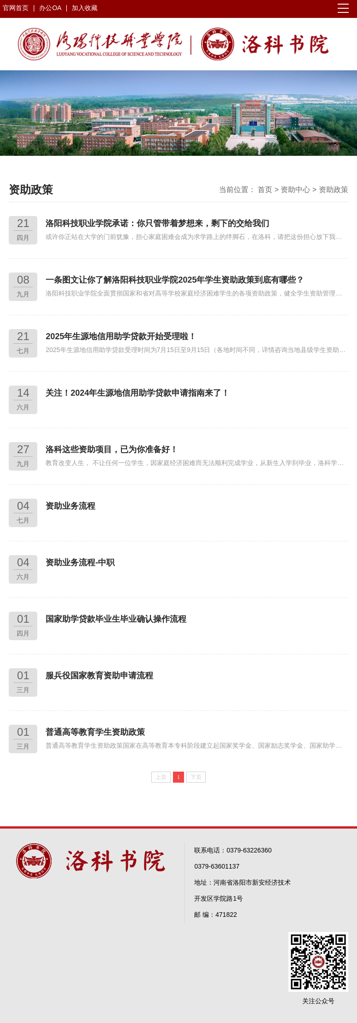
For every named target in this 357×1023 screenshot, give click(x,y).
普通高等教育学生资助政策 (95, 732)
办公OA (51, 7)
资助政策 (333, 189)
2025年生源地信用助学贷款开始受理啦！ (121, 336)
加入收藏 (85, 7)
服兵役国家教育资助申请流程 (99, 675)
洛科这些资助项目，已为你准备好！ (112, 449)
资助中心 (295, 189)
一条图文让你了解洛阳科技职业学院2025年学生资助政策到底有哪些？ (175, 279)
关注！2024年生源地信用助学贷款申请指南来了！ (138, 393)
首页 (265, 189)
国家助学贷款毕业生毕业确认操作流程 (116, 619)
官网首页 (16, 7)
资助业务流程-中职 (80, 562)
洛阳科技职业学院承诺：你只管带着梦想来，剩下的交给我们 (157, 223)
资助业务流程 (70, 506)
